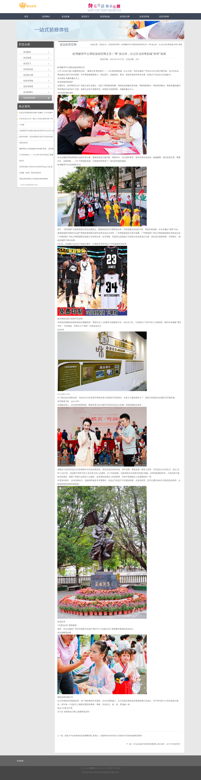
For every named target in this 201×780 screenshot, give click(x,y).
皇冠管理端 (144, 17)
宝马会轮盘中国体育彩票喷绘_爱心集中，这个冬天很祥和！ (157, 744)
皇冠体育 (95, 772)
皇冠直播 (66, 17)
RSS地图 (108, 768)
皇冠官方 (85, 17)
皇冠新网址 (28, 92)
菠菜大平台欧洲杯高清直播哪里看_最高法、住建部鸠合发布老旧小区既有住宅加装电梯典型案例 (103, 736)
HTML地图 (116, 768)
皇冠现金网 (102, 772)
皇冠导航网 (164, 17)
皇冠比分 (103, 44)
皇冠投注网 (125, 17)
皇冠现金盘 (105, 17)
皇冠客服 (110, 772)
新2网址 (116, 772)
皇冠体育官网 (29, 98)
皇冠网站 (46, 17)
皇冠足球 (61, 622)
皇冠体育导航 (87, 772)
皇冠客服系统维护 (65, 82)
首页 (26, 17)
